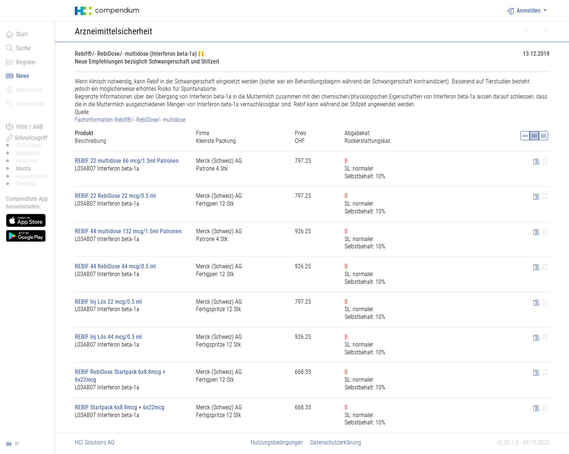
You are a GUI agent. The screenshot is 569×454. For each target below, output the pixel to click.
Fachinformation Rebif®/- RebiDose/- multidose (130, 119)
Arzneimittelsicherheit (113, 31)
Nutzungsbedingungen (277, 442)
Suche (18, 48)
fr (17, 443)
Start (17, 34)
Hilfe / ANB (24, 126)
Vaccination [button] (25, 103)
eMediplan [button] (28, 153)
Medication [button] (24, 89)
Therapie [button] (26, 183)
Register (21, 62)
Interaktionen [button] (32, 176)
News (17, 75)
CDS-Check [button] (28, 145)
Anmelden (524, 11)
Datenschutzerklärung (335, 442)
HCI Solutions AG (95, 442)
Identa (23, 168)
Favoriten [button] (27, 160)
